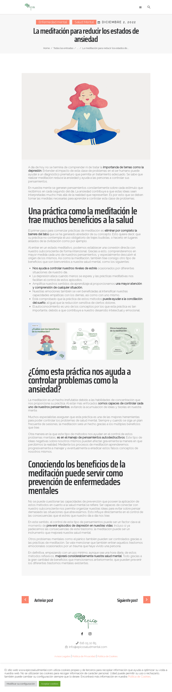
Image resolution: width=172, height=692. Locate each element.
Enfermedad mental (53, 22)
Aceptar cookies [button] (49, 683)
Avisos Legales (62, 656)
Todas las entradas (63, 48)
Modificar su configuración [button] (21, 683)
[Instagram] (90, 634)
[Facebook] (82, 634)
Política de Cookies (107, 656)
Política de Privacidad (83, 656)
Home (46, 48)
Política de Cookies (139, 676)
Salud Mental (84, 22)
